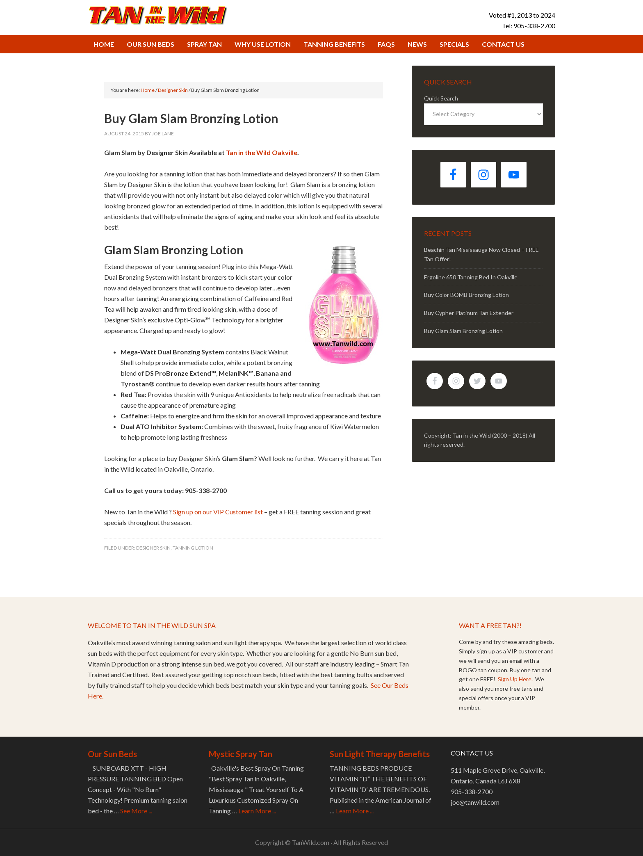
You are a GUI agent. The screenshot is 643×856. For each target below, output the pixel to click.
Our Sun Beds (112, 754)
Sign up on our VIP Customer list (218, 512)
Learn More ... (257, 811)
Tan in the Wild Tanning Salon (157, 14)
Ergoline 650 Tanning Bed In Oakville (471, 277)
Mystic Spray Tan (240, 754)
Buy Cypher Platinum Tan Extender (468, 312)
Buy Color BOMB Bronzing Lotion (466, 294)
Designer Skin (153, 548)
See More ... (136, 811)
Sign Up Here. (516, 679)
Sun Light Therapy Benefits (380, 754)
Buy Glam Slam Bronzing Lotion (463, 330)
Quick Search (441, 98)
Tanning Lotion (193, 548)
